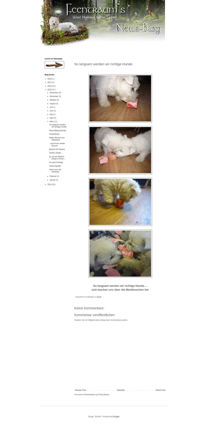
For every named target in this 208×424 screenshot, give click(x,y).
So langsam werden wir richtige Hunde (57, 126)
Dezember (54, 93)
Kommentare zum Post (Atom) (96, 395)
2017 (49, 82)
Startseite (121, 390)
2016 (49, 86)
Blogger (116, 417)
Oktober (53, 100)
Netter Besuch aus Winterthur (56, 139)
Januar (53, 180)
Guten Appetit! (55, 166)
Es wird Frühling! (56, 162)
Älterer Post (160, 390)
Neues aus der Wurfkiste (55, 170)
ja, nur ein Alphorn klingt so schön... (57, 157)
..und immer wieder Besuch (57, 144)
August (53, 104)
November (54, 96)
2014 (49, 184)
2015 (49, 90)
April (52, 118)
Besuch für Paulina (57, 149)
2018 (49, 79)
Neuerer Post (80, 390)
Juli (51, 107)
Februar (53, 176)
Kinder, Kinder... (55, 153)
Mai (51, 114)
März (52, 121)
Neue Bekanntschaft (57, 130)
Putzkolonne (54, 134)
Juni (52, 111)
